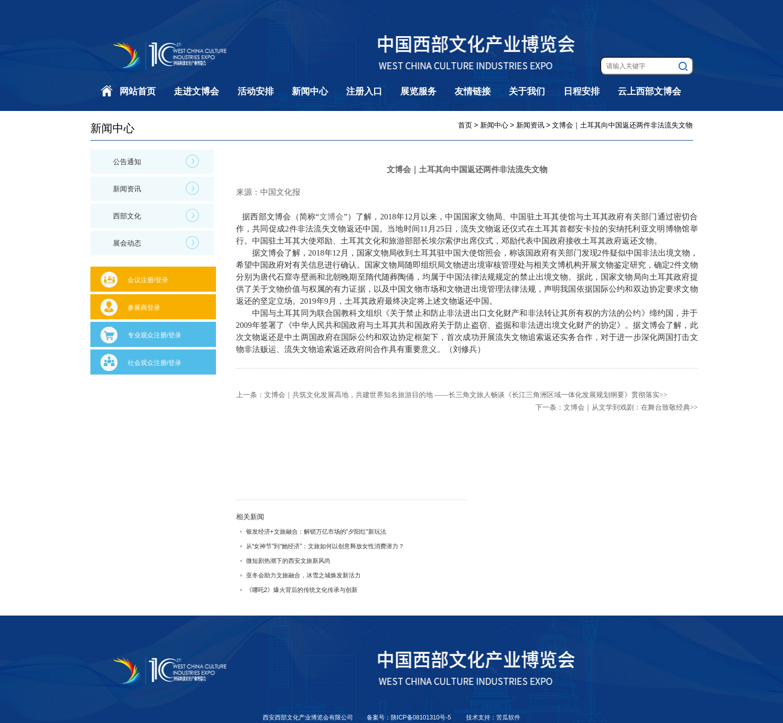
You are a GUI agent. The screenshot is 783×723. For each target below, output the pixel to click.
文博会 (331, 216)
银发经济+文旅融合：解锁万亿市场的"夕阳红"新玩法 (316, 531)
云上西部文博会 (649, 91)
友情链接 (473, 91)
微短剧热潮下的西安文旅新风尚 (288, 560)
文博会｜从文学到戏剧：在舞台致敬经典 (627, 407)
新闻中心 (310, 91)
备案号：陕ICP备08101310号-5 (410, 717)
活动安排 (256, 91)
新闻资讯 (156, 188)
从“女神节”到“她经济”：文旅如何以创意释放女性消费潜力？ (325, 546)
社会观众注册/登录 (155, 363)
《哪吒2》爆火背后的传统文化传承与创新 (302, 589)
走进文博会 (196, 91)
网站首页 (138, 91)
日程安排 (582, 91)
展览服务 (418, 91)
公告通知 (156, 161)
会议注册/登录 (148, 280)
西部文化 (156, 215)
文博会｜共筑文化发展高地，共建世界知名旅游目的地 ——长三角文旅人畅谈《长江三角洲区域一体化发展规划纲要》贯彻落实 (462, 395)
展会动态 (156, 242)
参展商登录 (144, 307)
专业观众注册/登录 (155, 335)
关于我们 (527, 91)
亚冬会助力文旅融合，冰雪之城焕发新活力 (303, 575)
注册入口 (364, 91)
